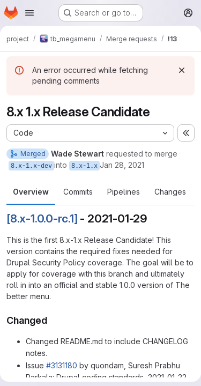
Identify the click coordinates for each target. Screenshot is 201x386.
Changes (170, 191)
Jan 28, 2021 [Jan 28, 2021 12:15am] (122, 164)
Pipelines (123, 191)
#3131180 (61, 365)
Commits (78, 191)
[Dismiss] (181, 70)
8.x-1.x (84, 165)
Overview (31, 191)
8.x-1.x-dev (31, 165)
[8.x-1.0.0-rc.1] (42, 218)
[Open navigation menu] (29, 12)
